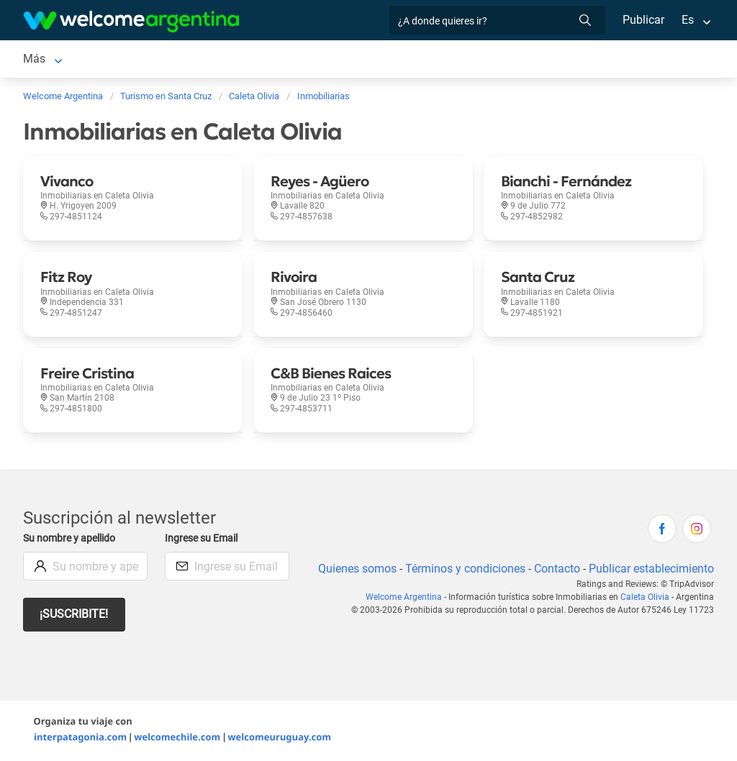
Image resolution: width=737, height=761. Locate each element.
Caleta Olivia (646, 597)
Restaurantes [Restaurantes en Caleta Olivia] (337, 58)
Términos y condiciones (462, 568)
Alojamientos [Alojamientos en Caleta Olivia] (138, 58)
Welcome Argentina (408, 597)
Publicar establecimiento (650, 568)
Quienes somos (353, 568)
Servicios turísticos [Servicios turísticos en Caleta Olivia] (237, 58)
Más (552, 58)
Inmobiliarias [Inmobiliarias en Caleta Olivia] (491, 58)
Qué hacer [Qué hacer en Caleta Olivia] (414, 58)
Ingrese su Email (203, 538)
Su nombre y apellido (72, 538)
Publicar (643, 20)
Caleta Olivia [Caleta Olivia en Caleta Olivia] (55, 58)
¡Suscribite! (74, 614)
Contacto (555, 568)
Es (688, 20)
